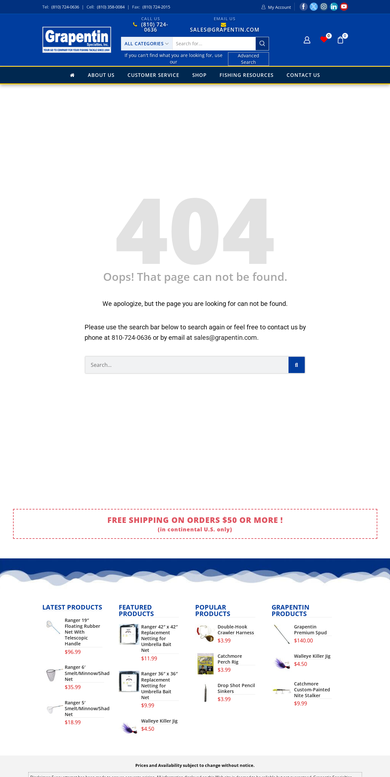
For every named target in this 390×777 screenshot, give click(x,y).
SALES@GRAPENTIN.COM (225, 29)
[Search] (297, 365)
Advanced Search (248, 58)
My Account (279, 7)
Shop (199, 75)
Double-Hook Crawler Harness (236, 630)
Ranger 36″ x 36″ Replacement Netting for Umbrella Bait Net (159, 685)
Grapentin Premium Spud (310, 630)
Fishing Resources (247, 75)
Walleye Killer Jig (159, 721)
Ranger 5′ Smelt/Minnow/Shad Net (87, 708)
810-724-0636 (131, 337)
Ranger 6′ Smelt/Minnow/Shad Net (87, 673)
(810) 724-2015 (156, 7)
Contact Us (303, 75)
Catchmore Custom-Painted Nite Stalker (312, 689)
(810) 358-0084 (111, 7)
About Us (101, 75)
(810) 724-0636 (65, 7)
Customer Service (153, 75)
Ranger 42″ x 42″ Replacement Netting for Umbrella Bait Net (159, 639)
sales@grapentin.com (225, 337)
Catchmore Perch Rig (230, 659)
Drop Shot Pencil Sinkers (236, 688)
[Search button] (262, 43)
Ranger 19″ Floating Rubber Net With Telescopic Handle (82, 632)
